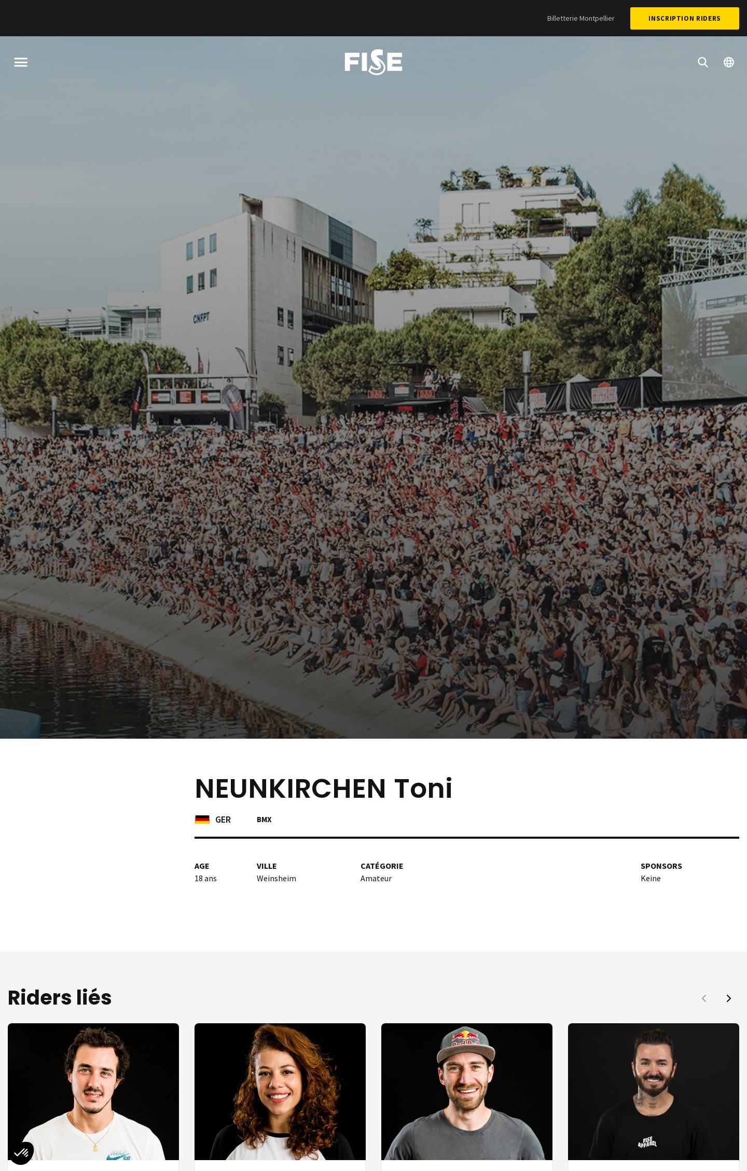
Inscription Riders (684, 18)
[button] (728, 998)
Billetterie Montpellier (581, 18)
